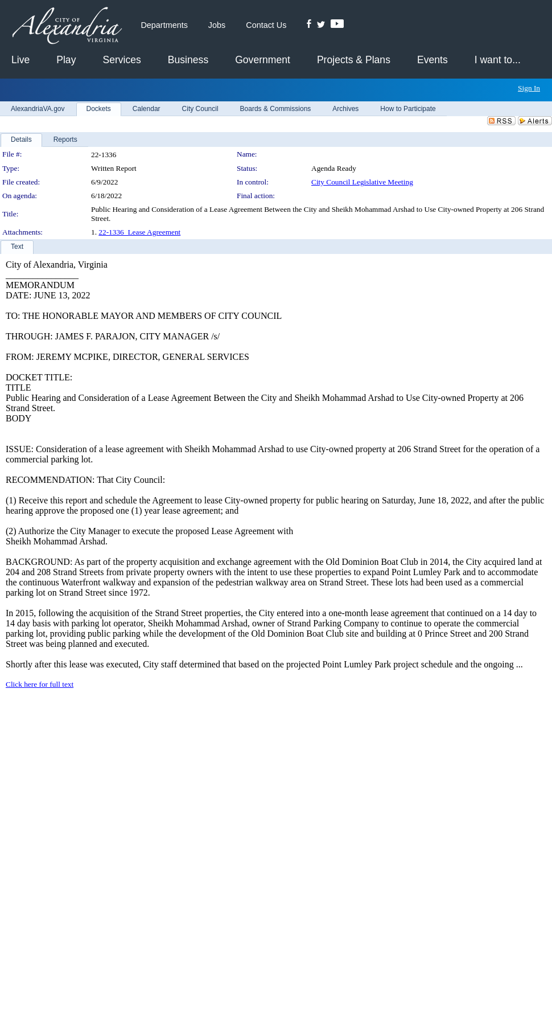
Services (121, 59)
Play (66, 59)
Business (188, 59)
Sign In (529, 88)
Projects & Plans (353, 59)
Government (262, 59)
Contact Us (266, 25)
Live (20, 59)
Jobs (216, 25)
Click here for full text (39, 684)
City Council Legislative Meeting (362, 182)
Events (432, 59)
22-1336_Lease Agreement (139, 232)
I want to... (498, 59)
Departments (164, 25)
